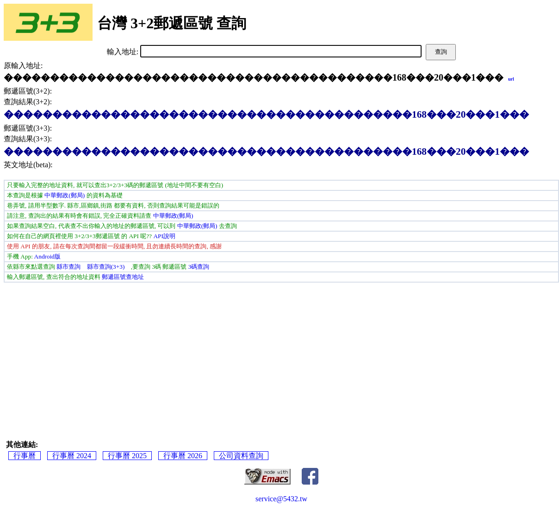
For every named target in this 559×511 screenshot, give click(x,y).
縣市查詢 (68, 266)
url (511, 79)
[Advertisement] (281, 352)
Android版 (47, 256)
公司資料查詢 (241, 456)
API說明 (164, 236)
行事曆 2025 (127, 456)
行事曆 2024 (71, 456)
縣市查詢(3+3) (106, 266)
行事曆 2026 (182, 456)
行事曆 (24, 456)
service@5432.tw (281, 499)
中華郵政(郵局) (64, 195)
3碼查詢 (199, 266)
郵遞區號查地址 (123, 276)
